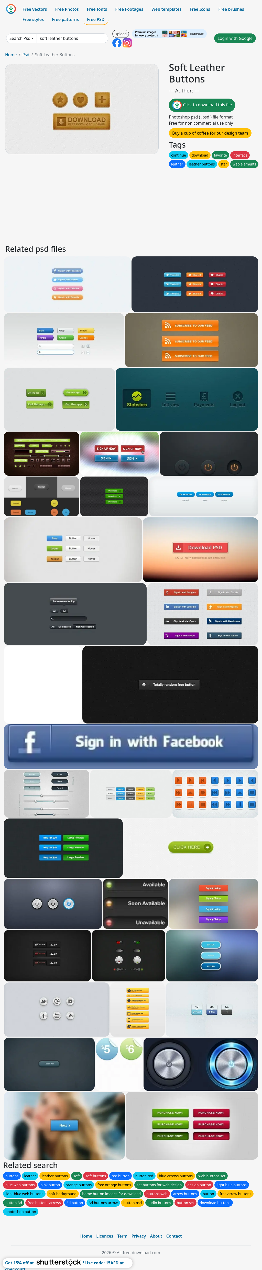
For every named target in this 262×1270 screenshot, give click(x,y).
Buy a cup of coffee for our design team (210, 133)
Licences (104, 1236)
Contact (174, 1236)
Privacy (139, 1236)
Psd (25, 54)
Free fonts (97, 9)
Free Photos (67, 9)
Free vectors (35, 9)
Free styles (33, 19)
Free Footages (129, 9)
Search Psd (19, 38)
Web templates (166, 9)
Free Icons (200, 9)
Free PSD (95, 19)
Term (122, 1236)
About (156, 1236)
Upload (121, 33)
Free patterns (65, 19)
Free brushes (231, 9)
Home (11, 54)
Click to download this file (202, 105)
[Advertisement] (131, 205)
